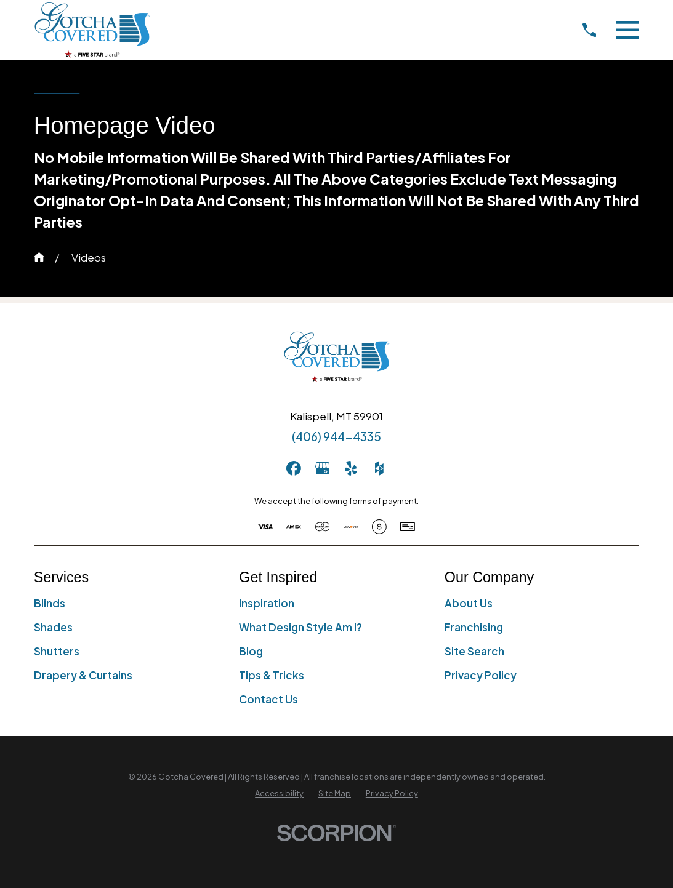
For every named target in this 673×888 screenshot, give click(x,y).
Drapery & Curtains (83, 675)
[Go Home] (39, 257)
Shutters (56, 651)
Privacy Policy (481, 675)
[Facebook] (293, 468)
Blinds (49, 603)
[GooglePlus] (322, 468)
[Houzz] (379, 468)
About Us (469, 603)
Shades (53, 627)
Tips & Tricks (271, 675)
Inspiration (266, 603)
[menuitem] (279, 794)
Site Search (474, 651)
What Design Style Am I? (300, 627)
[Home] (92, 30)
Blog (251, 651)
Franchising (474, 627)
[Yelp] (351, 468)
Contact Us (268, 699)
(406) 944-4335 (336, 436)
